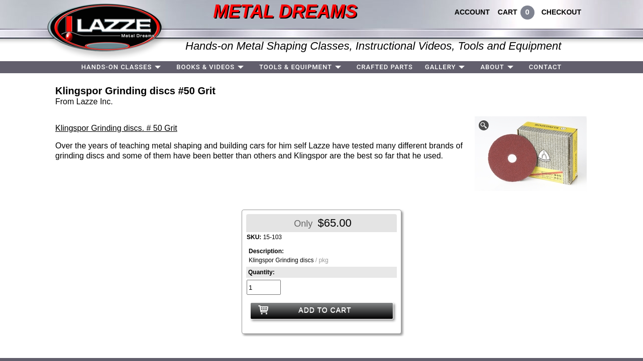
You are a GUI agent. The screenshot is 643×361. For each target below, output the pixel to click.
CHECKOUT (561, 12)
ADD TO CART (324, 310)
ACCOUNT (472, 12)
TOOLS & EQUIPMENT (295, 67)
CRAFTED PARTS (385, 67)
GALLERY (440, 67)
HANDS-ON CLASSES (116, 67)
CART (507, 12)
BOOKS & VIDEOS (205, 67)
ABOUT (492, 67)
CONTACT (545, 67)
